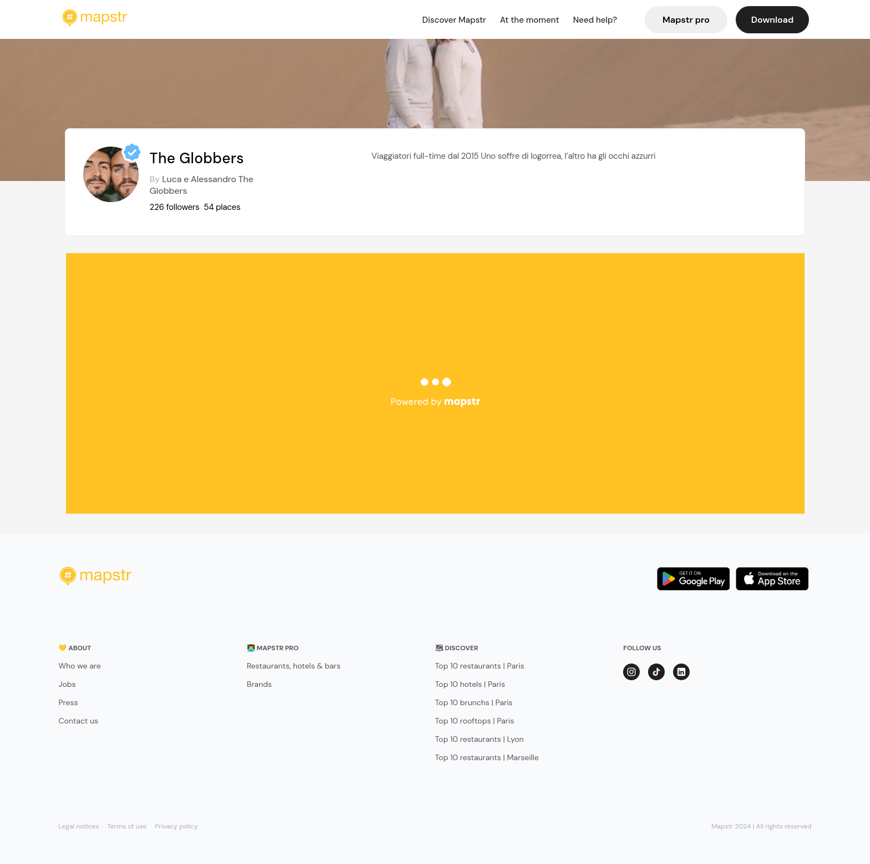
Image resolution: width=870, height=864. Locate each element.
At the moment (529, 20)
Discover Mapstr (454, 20)
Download (772, 20)
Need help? (595, 20)
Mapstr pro (686, 20)
